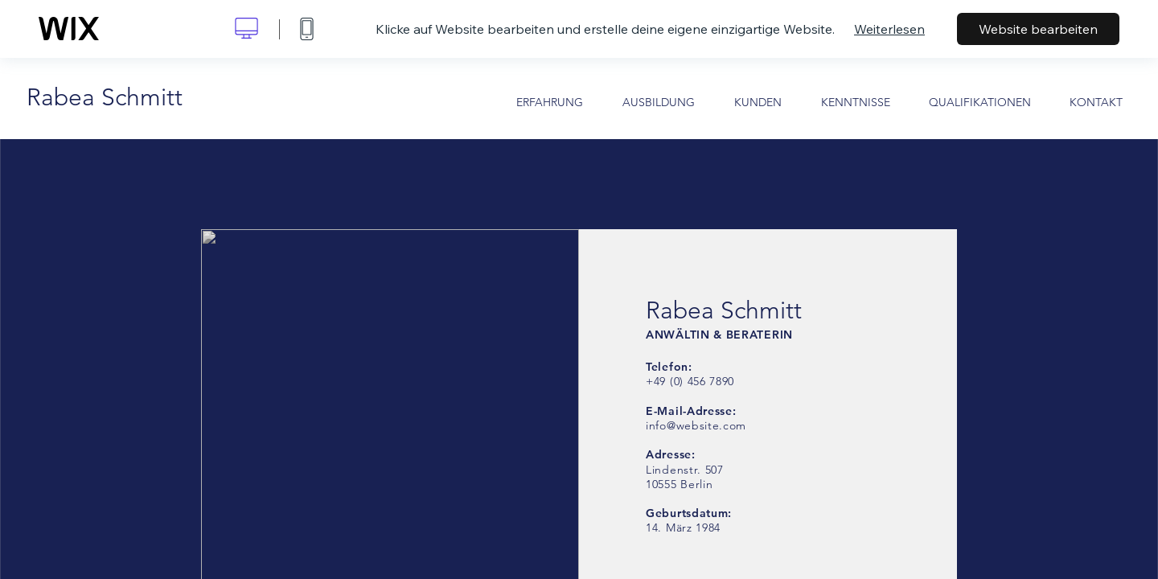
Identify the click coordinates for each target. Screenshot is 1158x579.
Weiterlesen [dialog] (889, 29)
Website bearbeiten (1038, 29)
